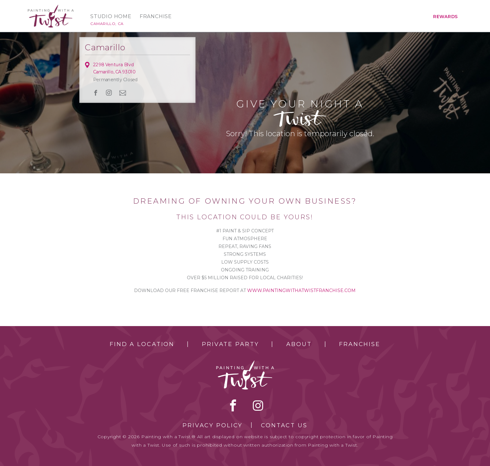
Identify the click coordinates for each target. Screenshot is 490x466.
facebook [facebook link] (95, 93)
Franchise (156, 16)
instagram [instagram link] (109, 92)
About (299, 344)
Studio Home (111, 16)
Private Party (230, 344)
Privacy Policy (212, 425)
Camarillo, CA (107, 23)
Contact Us (284, 425)
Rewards (445, 16)
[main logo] (51, 7)
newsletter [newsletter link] (122, 92)
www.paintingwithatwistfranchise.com (301, 290)
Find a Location (142, 344)
